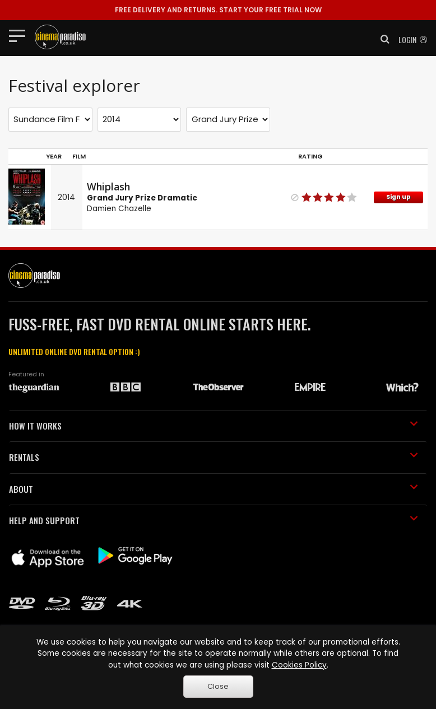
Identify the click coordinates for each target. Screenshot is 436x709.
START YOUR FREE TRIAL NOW (218, 10)
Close (218, 686)
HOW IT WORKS (213, 425)
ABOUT (213, 489)
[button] (381, 39)
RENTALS (213, 457)
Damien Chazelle (119, 208)
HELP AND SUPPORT (213, 520)
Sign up (398, 197)
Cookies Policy (299, 665)
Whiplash (108, 186)
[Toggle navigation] (20, 35)
